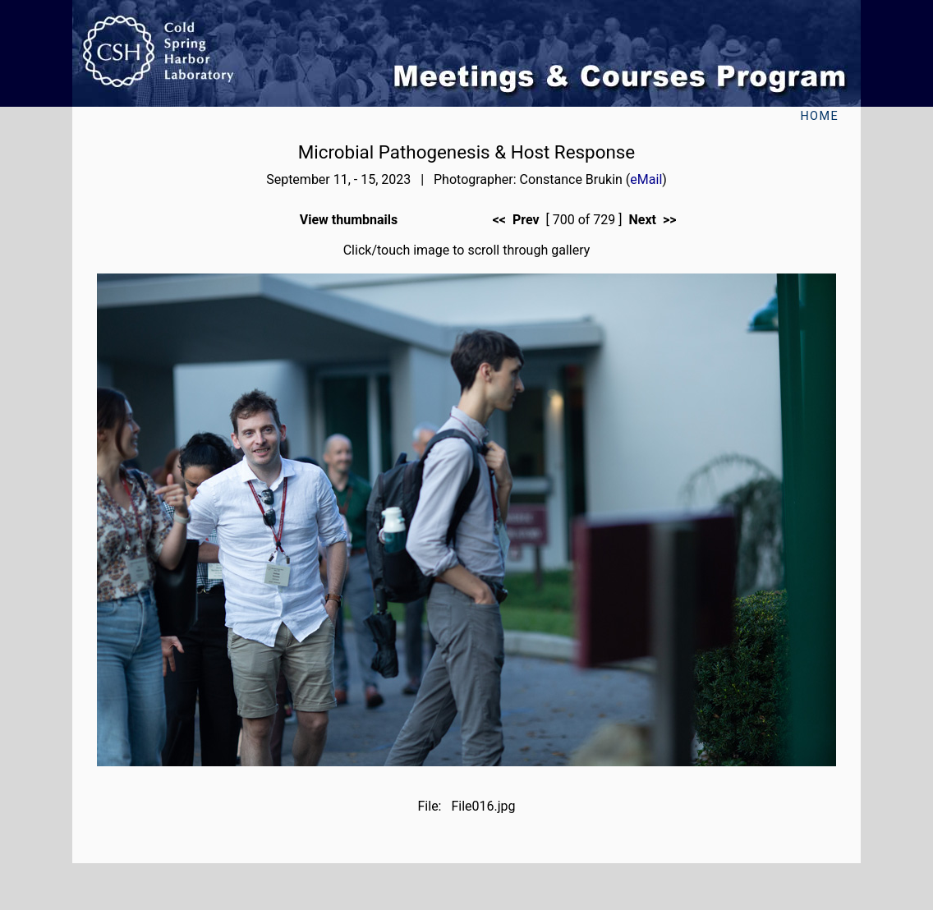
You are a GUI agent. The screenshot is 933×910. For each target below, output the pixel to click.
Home (819, 116)
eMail (646, 179)
